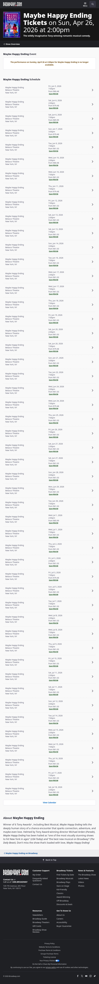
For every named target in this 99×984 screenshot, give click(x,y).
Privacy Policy (50, 943)
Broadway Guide (40, 918)
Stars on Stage (63, 886)
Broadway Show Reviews (40, 931)
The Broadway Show (87, 874)
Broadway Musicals (65, 878)
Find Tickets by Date (65, 874)
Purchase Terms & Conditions (49, 950)
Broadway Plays (63, 882)
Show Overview (11, 44)
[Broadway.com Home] (12, 4)
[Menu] (85, 4)
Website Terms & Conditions (49, 947)
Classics (60, 893)
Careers (60, 918)
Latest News (83, 878)
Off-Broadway (63, 900)
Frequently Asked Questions (40, 879)
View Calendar (49, 802)
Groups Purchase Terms (49, 954)
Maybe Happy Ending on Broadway (20, 853)
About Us (61, 915)
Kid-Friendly (62, 889)
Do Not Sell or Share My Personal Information (49, 964)
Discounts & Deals (64, 904)
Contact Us (8, 879)
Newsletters (38, 915)
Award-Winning (63, 897)
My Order (37, 874)
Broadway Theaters (41, 922)
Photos (81, 886)
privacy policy (51, 967)
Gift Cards (37, 926)
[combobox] (91, 4)
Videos (81, 882)
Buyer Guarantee (64, 926)
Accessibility (62, 922)
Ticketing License (49, 957)
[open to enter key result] (92, 4)
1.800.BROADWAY (20, 882)
